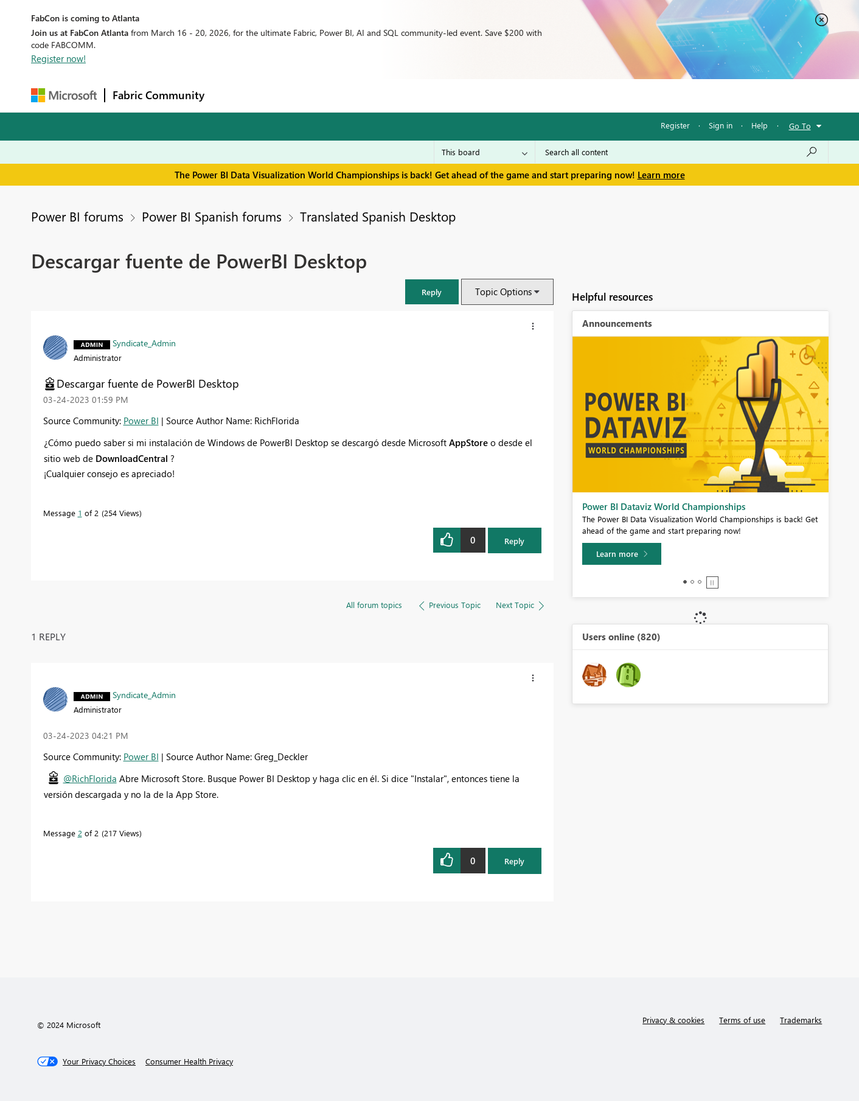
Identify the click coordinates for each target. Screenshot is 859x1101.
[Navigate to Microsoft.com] (64, 95)
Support (542, 95)
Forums (232, 95)
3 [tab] (699, 581)
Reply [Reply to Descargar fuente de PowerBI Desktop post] (514, 541)
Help (759, 125)
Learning (491, 95)
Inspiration (285, 95)
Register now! (58, 58)
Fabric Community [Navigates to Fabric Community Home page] (158, 95)
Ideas (335, 95)
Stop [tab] (712, 582)
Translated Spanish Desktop (378, 216)
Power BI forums (77, 216)
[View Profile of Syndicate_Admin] (144, 343)
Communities (389, 95)
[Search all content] (682, 152)
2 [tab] (692, 581)
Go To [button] (800, 126)
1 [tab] (685, 581)
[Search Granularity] (484, 152)
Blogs (444, 95)
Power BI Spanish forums (212, 216)
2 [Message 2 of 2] (80, 833)
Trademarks (801, 1020)
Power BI (141, 420)
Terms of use (742, 1020)
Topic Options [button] (503, 291)
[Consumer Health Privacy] (189, 1061)
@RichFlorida (90, 778)
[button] (432, 291)
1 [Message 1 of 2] (80, 513)
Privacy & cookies (673, 1020)
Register (675, 125)
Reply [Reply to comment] (514, 861)
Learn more (661, 175)
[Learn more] (621, 554)
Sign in (720, 125)
